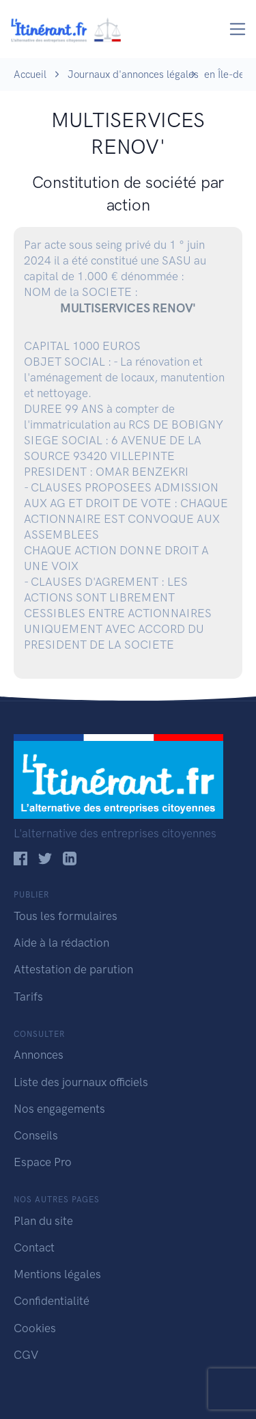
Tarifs (28, 996)
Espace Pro (43, 1162)
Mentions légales (57, 1274)
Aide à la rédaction (61, 942)
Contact (34, 1247)
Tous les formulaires (65, 916)
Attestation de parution (73, 969)
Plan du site (43, 1221)
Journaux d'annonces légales (133, 74)
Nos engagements (59, 1109)
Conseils (36, 1135)
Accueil (30, 74)
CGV (26, 1355)
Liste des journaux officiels (81, 1082)
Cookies (35, 1328)
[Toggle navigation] (238, 29)
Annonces (38, 1055)
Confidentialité (51, 1301)
